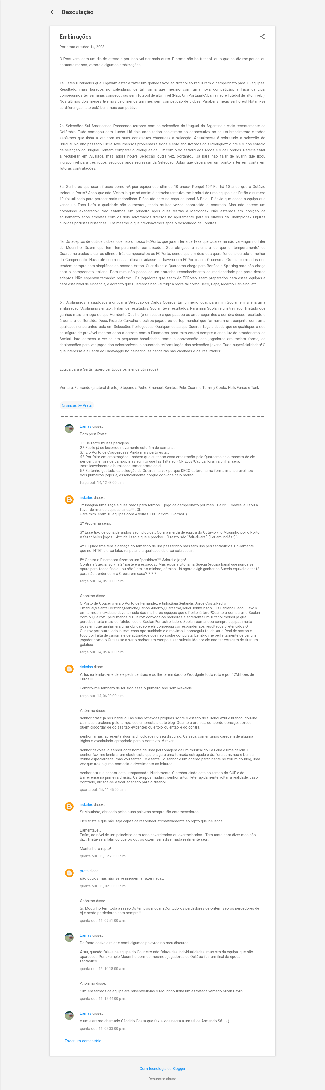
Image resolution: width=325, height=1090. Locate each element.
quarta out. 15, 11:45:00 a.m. (103, 789)
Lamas (85, 426)
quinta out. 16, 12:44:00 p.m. (103, 998)
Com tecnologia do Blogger (162, 1068)
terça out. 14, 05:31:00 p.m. (102, 581)
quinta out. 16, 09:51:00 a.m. (103, 920)
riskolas (86, 497)
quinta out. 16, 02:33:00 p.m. (103, 1028)
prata (84, 871)
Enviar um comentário (83, 1041)
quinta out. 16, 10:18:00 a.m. (103, 968)
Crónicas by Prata (77, 405)
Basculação (78, 12)
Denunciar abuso (162, 1079)
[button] (262, 37)
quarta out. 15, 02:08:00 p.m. (103, 886)
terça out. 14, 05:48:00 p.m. (102, 652)
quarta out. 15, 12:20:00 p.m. (103, 856)
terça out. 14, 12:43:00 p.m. (102, 482)
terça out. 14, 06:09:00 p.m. (102, 696)
